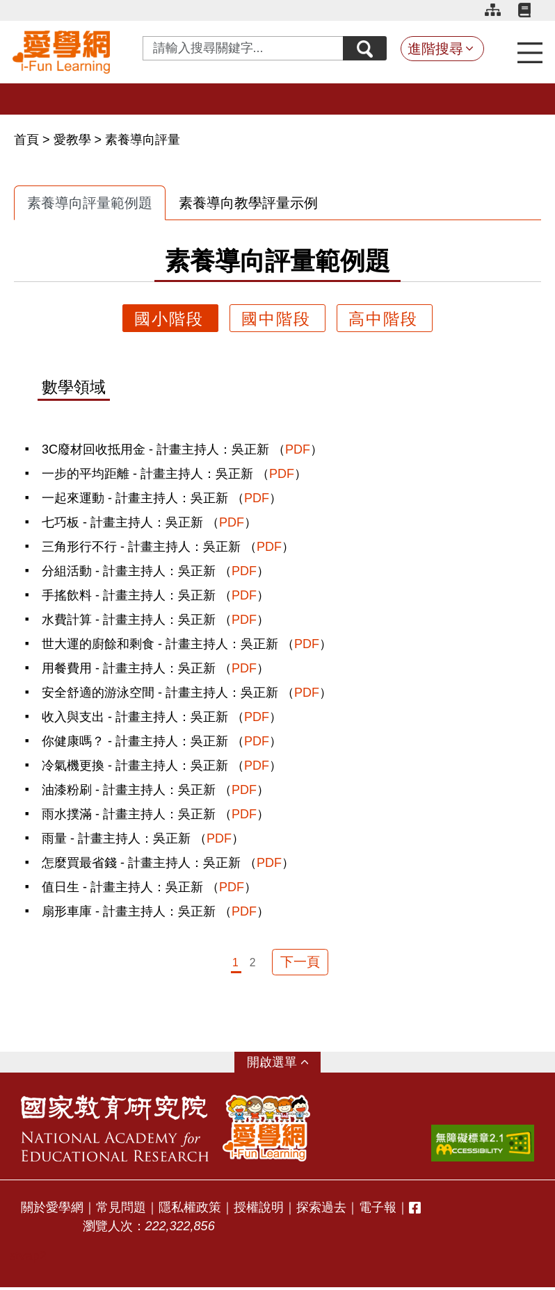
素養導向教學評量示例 (248, 202)
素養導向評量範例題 (89, 202)
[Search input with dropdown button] (241, 48)
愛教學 (72, 140)
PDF (297, 449)
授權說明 (259, 1209)
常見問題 (121, 1209)
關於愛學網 (52, 1209)
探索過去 (321, 1209)
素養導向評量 (142, 140)
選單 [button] (284, 1065)
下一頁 (300, 963)
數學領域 (74, 387)
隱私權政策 (190, 1209)
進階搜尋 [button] (435, 48)
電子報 (377, 1209)
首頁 (28, 140)
